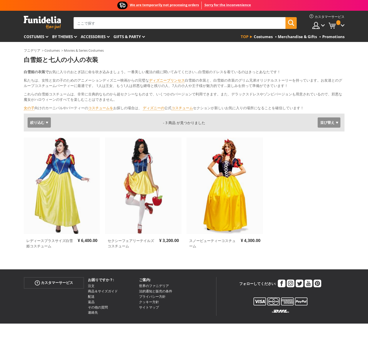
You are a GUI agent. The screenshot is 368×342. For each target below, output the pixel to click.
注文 (91, 275)
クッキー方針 (149, 291)
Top (244, 36)
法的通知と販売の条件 (155, 280)
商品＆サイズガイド (103, 280)
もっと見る (36, 97)
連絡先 (93, 302)
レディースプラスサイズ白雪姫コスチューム (49, 233)
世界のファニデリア (154, 275)
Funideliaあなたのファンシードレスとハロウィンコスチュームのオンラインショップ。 (42, 22)
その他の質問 (98, 296)
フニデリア (32, 50)
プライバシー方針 (152, 286)
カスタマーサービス (54, 272)
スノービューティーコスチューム (212, 233)
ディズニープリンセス (167, 80)
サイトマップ (149, 296)
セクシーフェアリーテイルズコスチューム (131, 233)
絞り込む (37, 111)
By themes (62, 36)
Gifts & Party (127, 36)
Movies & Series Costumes (84, 50)
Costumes (34, 36)
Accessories (93, 36)
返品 (91, 291)
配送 (91, 286)
